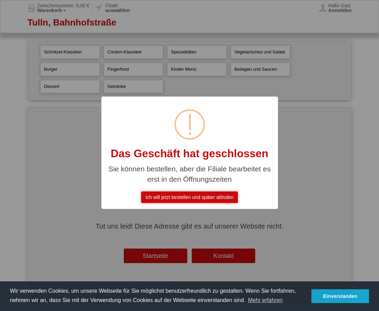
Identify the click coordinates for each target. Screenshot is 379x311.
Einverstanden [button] (340, 296)
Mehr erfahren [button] (265, 300)
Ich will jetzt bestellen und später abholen (189, 197)
